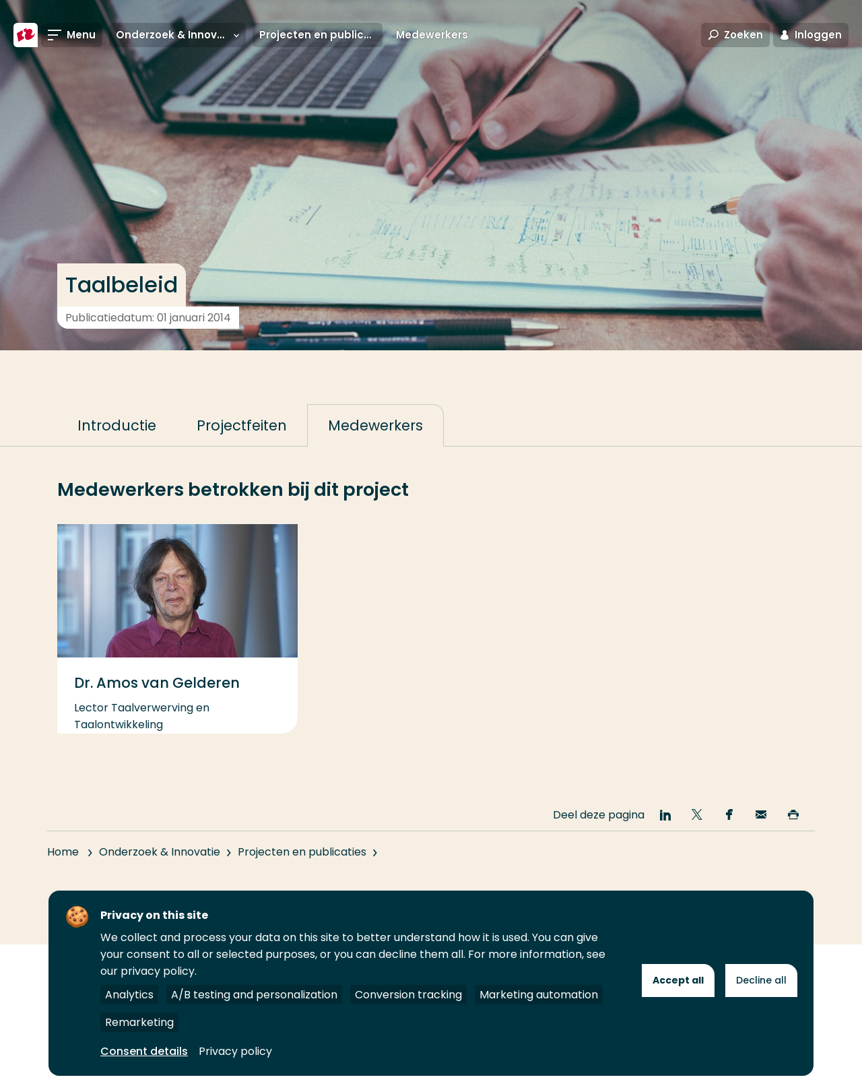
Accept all (678, 980)
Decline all (761, 980)
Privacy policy (235, 1051)
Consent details (144, 1051)
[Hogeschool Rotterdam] (25, 35)
